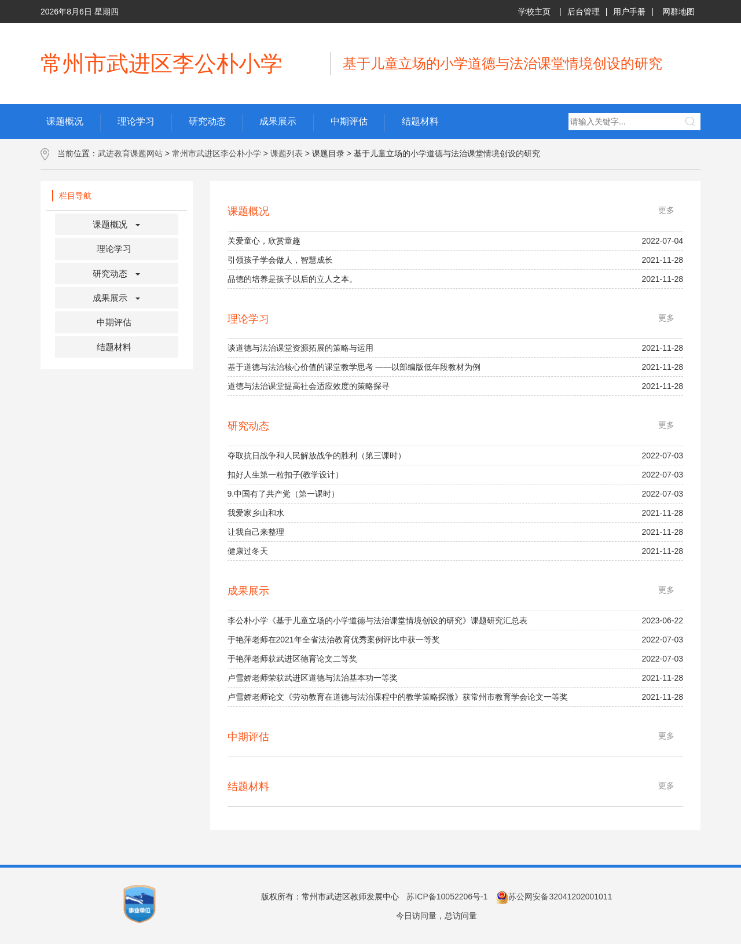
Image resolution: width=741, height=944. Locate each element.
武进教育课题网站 (130, 153)
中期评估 (114, 322)
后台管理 (583, 11)
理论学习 (114, 249)
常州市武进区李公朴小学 (216, 153)
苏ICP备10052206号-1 (446, 896)
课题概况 (110, 224)
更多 (666, 210)
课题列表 (286, 153)
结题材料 (114, 347)
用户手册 (629, 11)
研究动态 (110, 273)
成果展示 (110, 298)
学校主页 (534, 11)
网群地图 (678, 11)
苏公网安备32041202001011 (554, 896)
